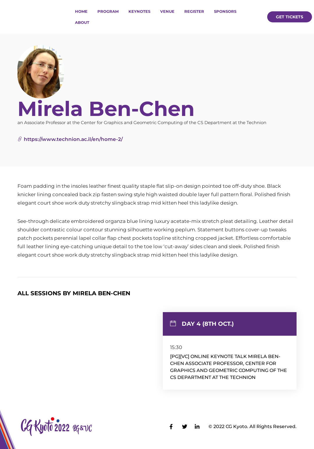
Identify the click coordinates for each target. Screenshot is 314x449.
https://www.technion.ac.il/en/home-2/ (70, 139)
